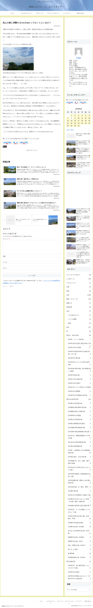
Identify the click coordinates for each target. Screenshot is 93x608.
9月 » (72, 130)
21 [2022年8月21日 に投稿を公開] (68, 123)
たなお (78, 58)
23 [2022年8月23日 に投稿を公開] (75, 123)
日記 (4, 146)
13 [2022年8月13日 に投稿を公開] (89, 118)
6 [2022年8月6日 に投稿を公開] (89, 115)
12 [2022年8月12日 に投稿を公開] (85, 118)
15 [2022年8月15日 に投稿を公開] (71, 120)
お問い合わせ (88, 601)
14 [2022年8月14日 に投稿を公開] (68, 120)
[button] (89, 590)
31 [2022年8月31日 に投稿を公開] (78, 125)
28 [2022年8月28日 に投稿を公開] (68, 125)
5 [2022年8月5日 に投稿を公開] (85, 115)
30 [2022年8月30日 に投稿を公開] (75, 125)
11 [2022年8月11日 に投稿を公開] (82, 118)
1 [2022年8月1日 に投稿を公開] (71, 115)
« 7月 (67, 130)
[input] (78, 589)
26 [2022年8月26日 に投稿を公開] (85, 123)
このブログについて (50, 602)
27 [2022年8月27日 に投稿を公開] (89, 123)
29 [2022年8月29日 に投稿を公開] (71, 125)
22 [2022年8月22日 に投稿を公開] (71, 123)
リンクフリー (78, 601)
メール (5, 265)
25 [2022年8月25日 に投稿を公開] (82, 123)
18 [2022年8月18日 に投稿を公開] (82, 120)
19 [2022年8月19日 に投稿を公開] (85, 120)
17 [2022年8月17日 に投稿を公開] (78, 120)
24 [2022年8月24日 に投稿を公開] (78, 123)
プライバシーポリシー (69, 602)
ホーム (41, 601)
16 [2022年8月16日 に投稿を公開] (75, 120)
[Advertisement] (32, 154)
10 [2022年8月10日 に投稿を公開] (78, 118)
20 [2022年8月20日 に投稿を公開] (89, 120)
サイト (5, 271)
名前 (4, 259)
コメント (6, 239)
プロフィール (60, 601)
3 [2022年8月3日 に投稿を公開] (78, 115)
